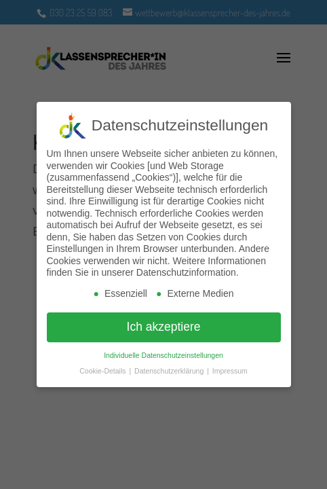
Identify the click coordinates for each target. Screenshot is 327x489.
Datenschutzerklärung (170, 371)
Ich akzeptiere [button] (164, 326)
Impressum (230, 371)
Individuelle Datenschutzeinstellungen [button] (163, 355)
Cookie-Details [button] (103, 371)
